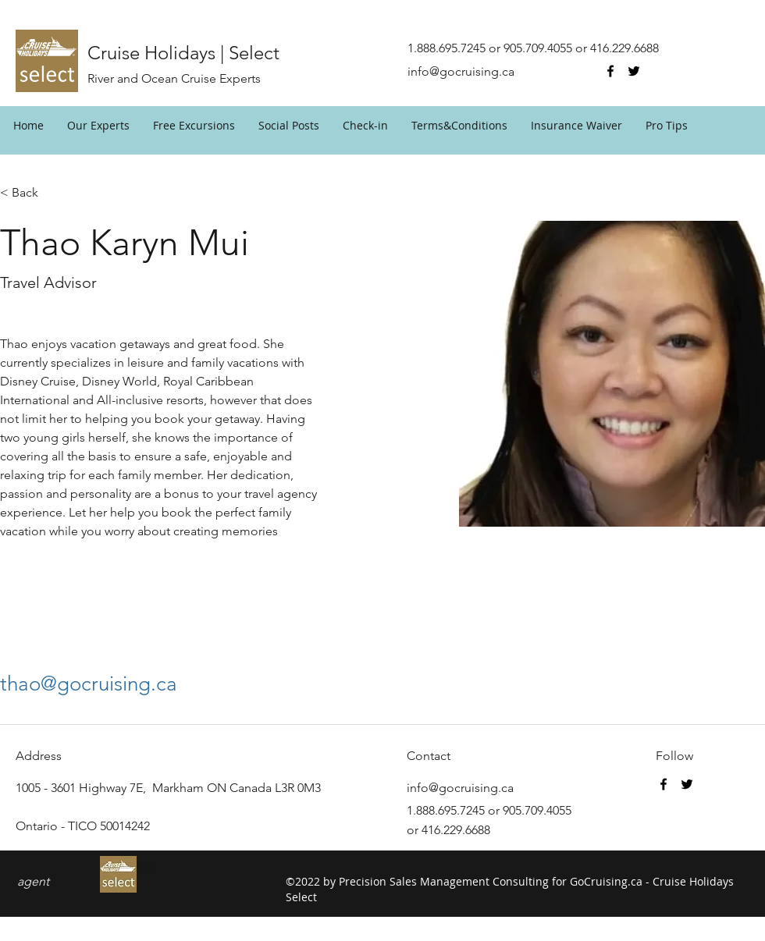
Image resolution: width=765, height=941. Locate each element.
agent (33, 881)
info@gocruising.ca (460, 71)
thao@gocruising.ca (88, 684)
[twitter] (634, 71)
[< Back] (31, 193)
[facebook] (610, 71)
